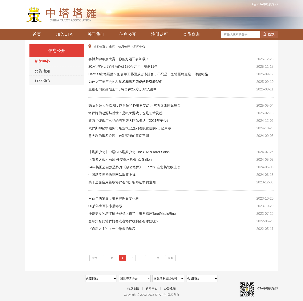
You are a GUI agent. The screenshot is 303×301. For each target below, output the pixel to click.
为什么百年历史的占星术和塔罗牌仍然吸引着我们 (181, 82)
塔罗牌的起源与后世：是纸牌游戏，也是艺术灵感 (181, 113)
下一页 (155, 258)
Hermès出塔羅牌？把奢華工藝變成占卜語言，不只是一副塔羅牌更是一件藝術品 (181, 74)
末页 (170, 258)
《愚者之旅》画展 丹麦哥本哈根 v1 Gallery (181, 159)
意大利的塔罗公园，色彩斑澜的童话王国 (181, 136)
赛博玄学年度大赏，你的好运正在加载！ (181, 59)
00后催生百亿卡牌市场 (181, 206)
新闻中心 (42, 61)
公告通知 (42, 71)
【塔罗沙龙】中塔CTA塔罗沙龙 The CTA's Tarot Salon (181, 152)
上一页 (109, 258)
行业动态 (42, 80)
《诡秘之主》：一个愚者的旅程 (181, 229)
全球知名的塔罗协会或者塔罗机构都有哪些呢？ (181, 221)
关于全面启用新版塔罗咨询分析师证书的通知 (181, 182)
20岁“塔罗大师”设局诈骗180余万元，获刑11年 (181, 66)
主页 (112, 46)
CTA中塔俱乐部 (267, 4)
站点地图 (133, 288)
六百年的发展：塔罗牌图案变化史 (181, 198)
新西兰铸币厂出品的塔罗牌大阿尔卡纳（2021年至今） (181, 121)
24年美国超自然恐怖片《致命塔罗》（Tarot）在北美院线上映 (181, 167)
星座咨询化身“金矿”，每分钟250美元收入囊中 (181, 89)
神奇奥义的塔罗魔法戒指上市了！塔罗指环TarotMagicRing (181, 213)
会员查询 (191, 34)
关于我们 (96, 34)
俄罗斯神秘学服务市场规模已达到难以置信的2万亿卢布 (181, 128)
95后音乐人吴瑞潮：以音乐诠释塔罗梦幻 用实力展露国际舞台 (181, 105)
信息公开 (127, 34)
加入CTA (64, 34)
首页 (37, 34)
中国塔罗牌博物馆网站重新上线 (181, 175)
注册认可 (159, 34)
